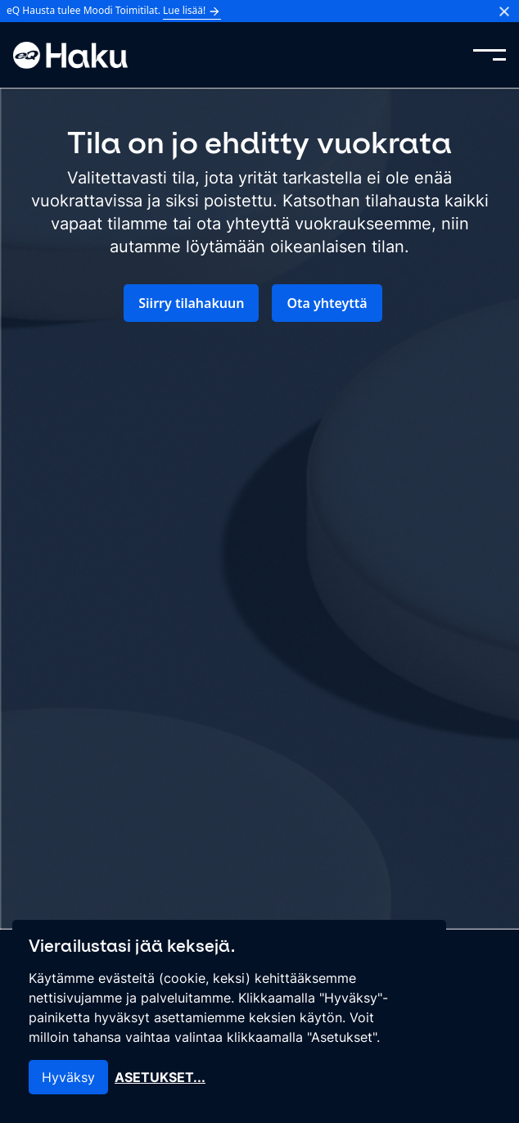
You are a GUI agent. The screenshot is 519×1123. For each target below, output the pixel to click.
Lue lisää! (192, 10)
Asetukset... (160, 1077)
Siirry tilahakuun (191, 303)
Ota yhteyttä (327, 303)
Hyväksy (68, 1077)
